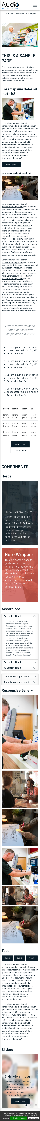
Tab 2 (19, 958)
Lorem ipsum (11, 164)
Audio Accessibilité (15, 13)
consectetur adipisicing (13, 206)
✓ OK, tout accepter (18, 1118)
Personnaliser (33, 1118)
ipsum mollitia (23, 225)
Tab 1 (7, 958)
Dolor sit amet (20, 450)
